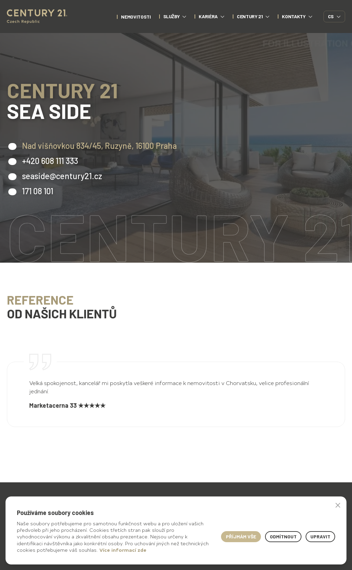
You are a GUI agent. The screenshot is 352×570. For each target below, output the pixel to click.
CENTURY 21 (253, 16)
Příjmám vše (241, 536)
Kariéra (211, 16)
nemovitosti (136, 17)
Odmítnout (283, 536)
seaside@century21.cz (62, 176)
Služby (175, 16)
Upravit (320, 536)
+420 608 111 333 (50, 161)
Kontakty (297, 16)
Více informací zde (122, 550)
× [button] (338, 505)
